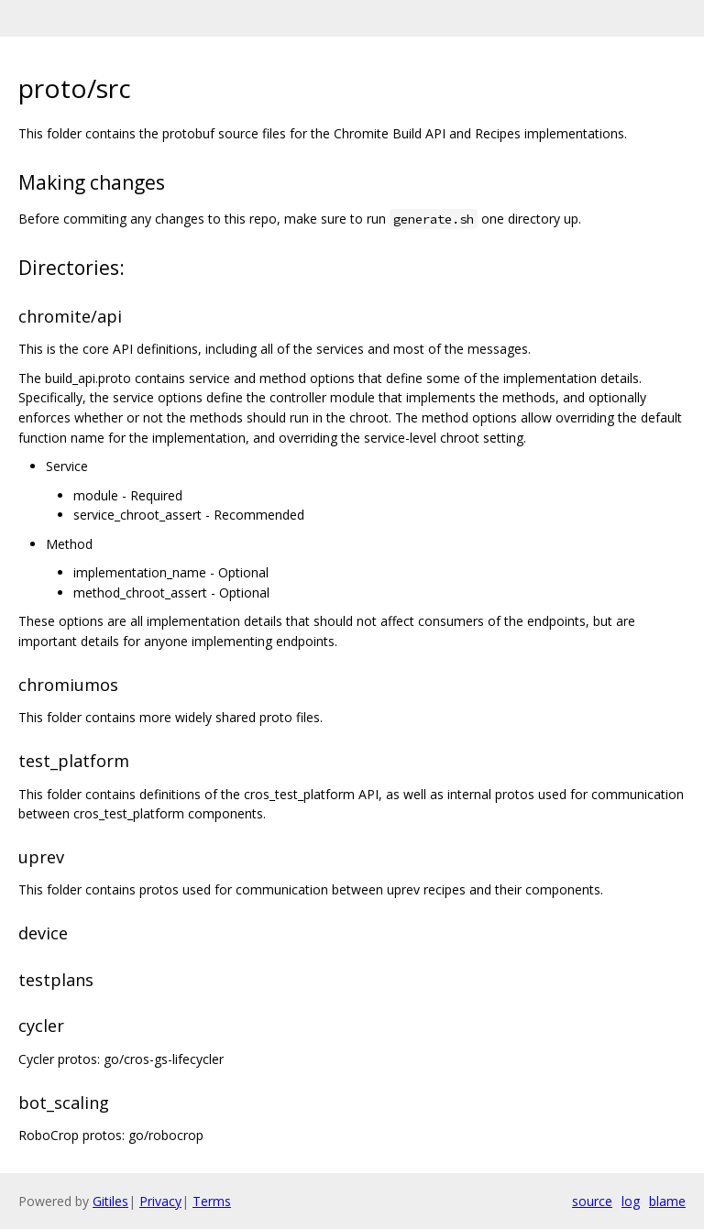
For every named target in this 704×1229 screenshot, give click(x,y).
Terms (211, 1201)
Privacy (160, 1201)
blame (667, 1201)
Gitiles (110, 1201)
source (592, 1201)
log (631, 1201)
